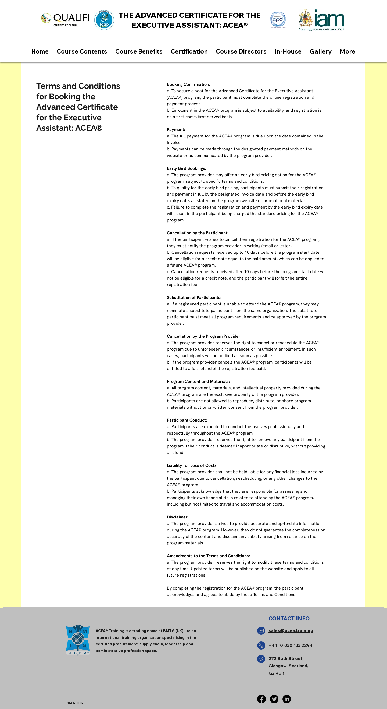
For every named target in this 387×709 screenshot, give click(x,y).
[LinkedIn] (286, 699)
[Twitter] (274, 699)
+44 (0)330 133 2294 (290, 645)
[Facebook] (261, 699)
